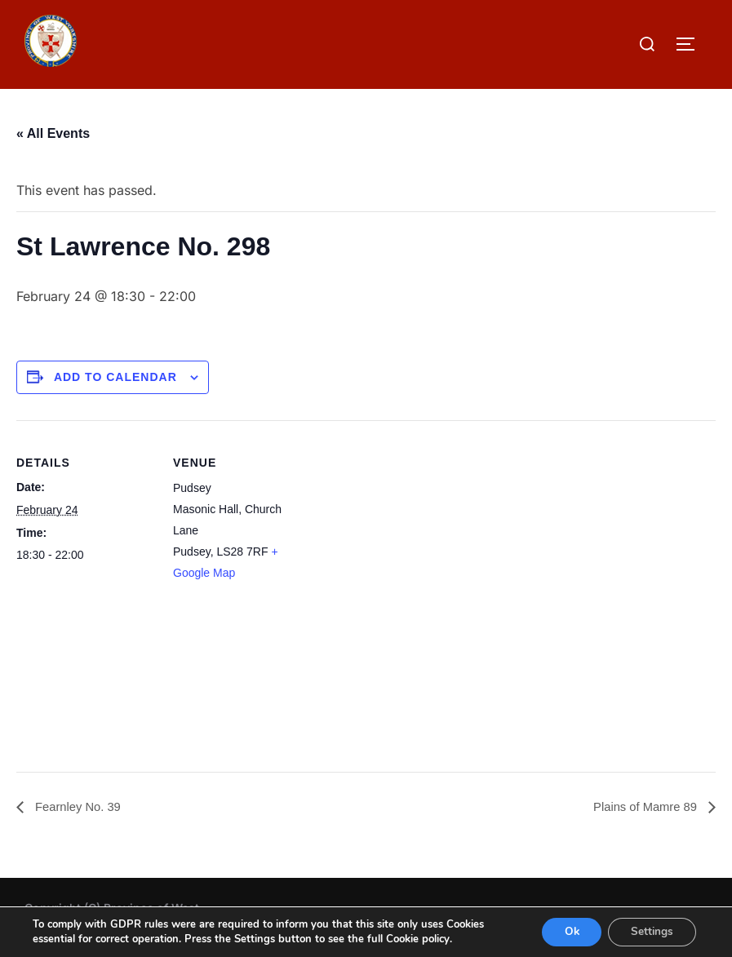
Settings (650, 931)
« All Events (53, 133)
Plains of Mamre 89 (642, 806)
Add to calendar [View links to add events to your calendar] (115, 376)
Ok (565, 931)
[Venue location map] (416, 590)
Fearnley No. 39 (80, 806)
